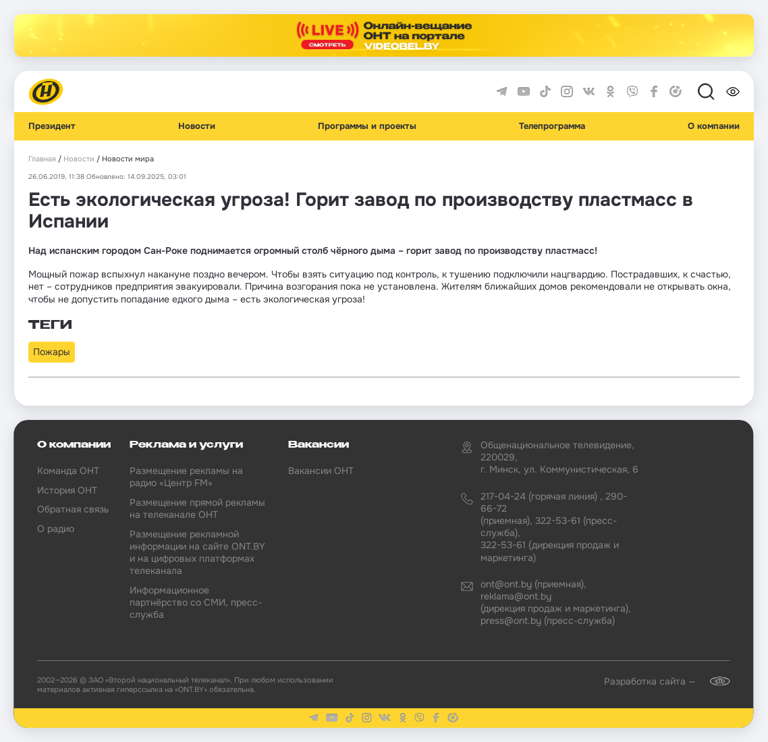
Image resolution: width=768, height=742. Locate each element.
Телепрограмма (552, 126)
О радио (55, 529)
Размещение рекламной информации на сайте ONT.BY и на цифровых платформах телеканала (197, 552)
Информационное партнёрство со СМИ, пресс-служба (196, 602)
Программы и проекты (367, 126)
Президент (52, 126)
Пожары (51, 352)
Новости (196, 126)
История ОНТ (67, 490)
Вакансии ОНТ (321, 471)
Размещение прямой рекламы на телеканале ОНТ (197, 508)
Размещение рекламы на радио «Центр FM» (186, 477)
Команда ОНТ (68, 471)
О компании (714, 126)
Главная (42, 159)
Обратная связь (73, 509)
